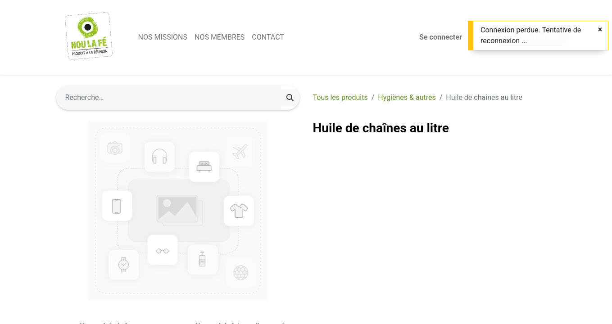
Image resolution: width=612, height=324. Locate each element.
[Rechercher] (290, 97)
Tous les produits (340, 97)
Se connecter (440, 37)
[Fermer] (600, 29)
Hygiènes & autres (406, 97)
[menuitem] (163, 37)
